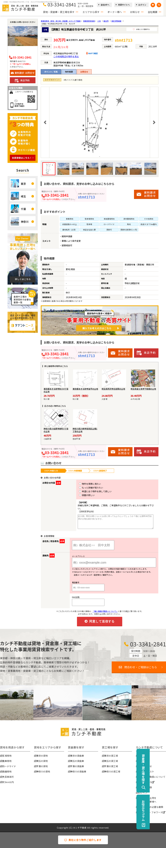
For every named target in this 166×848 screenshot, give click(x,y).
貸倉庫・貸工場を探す (159, 769)
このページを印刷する (24, 91)
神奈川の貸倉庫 (78, 771)
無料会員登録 (145, 787)
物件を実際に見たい (84, 483)
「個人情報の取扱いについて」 (105, 611)
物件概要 (69, 71)
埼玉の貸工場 (111, 760)
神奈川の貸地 (43, 771)
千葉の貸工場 (111, 765)
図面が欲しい (81, 495)
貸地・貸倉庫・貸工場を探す (58, 12)
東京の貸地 (42, 755)
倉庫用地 (6, 760)
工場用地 (6, 755)
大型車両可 (8, 776)
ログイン (142, 4)
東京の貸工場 (111, 755)
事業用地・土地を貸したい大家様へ (147, 799)
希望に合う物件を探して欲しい (89, 491)
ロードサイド (9, 765)
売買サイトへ (124, 4)
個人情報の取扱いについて (151, 776)
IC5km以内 (8, 781)
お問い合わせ (145, 765)
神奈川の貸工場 (112, 771)
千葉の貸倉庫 (77, 765)
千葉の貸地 (42, 765)
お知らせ (135, 12)
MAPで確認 (92, 53)
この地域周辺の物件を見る (66, 56)
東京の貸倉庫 (77, 755)
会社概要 (152, 12)
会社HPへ (105, 4)
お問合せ (84, 71)
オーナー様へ (114, 12)
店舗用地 (6, 771)
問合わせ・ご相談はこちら (140, 667)
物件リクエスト (146, 771)
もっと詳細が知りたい (85, 487)
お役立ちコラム (159, 810)
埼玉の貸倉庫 (77, 760)
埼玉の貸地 (42, 760)
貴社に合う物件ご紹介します (82, 840)
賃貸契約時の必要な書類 (150, 806)
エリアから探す (91, 12)
